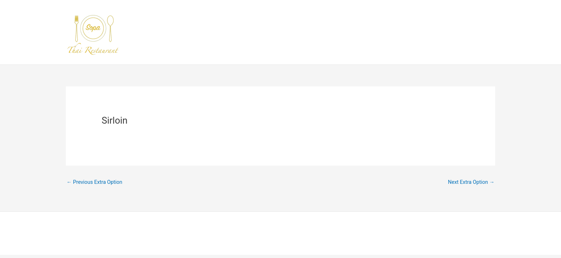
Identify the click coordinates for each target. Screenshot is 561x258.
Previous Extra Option (96, 182)
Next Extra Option (470, 182)
